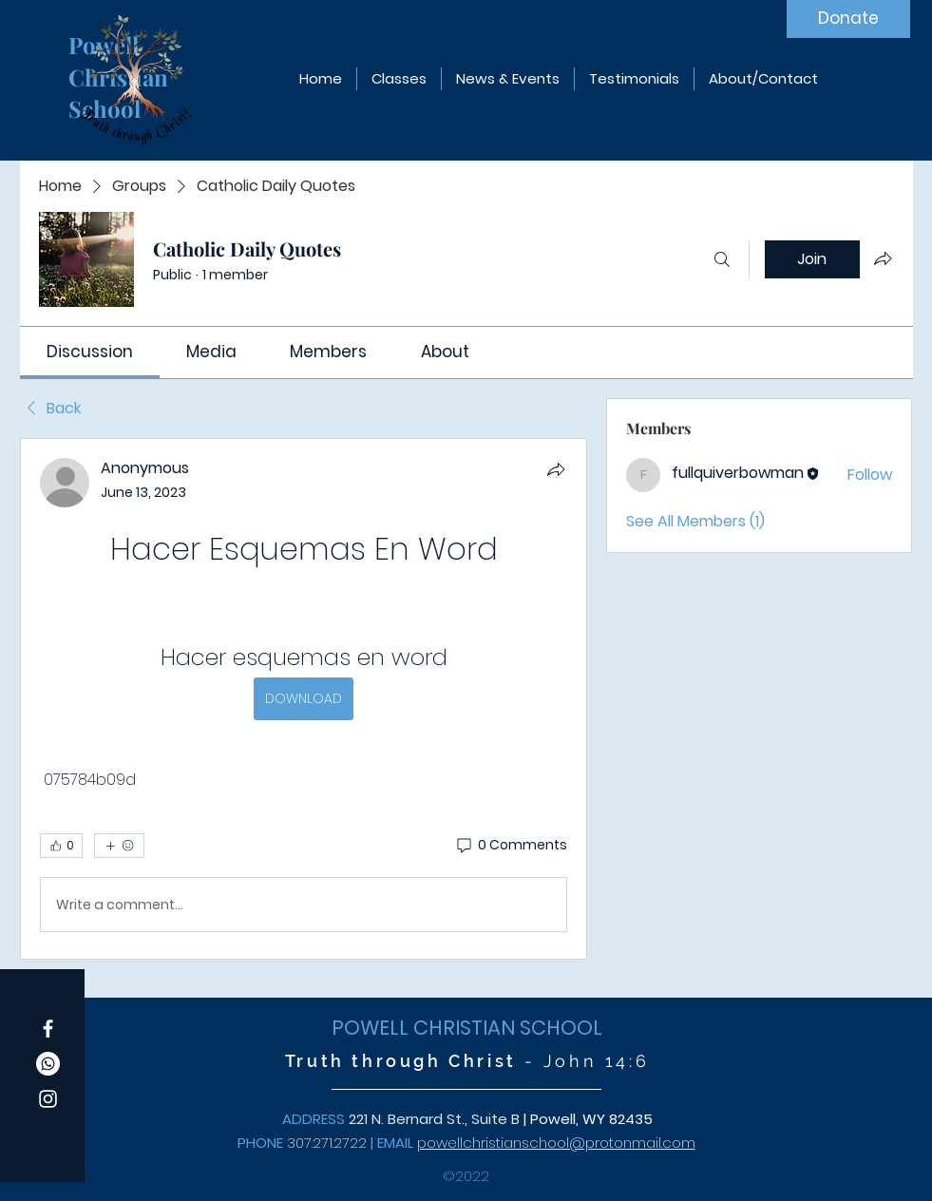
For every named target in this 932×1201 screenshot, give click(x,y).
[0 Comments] (510, 845)
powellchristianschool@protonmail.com (556, 1143)
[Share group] (882, 258)
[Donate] (848, 19)
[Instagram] (48, 1099)
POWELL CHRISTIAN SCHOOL (467, 1027)
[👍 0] (61, 845)
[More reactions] (119, 845)
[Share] (555, 469)
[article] (304, 699)
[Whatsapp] (48, 1064)
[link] (90, 351)
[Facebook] (48, 1028)
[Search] (722, 259)
